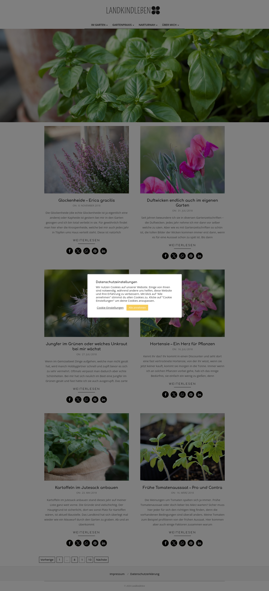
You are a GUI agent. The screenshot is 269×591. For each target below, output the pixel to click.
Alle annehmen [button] (137, 307)
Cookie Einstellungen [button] (110, 307)
